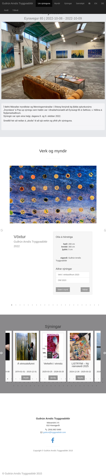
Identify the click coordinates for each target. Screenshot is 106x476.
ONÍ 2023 (62, 280)
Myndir (57, 3)
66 (84, 385)
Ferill (6, 10)
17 (78, 305)
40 (69, 382)
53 (30, 385)
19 (86, 305)
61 (63, 385)
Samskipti (80, 3)
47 (98, 382)
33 (40, 382)
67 (88, 385)
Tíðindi (15, 10)
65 (80, 385)
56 (42, 385)
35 (49, 382)
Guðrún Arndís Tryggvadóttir (17, 3)
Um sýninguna (44, 3)
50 (18, 385)
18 (82, 305)
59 (55, 385)
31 (32, 382)
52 (26, 385)
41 (73, 382)
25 (7, 382)
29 (24, 382)
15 (69, 305)
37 (57, 382)
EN (95, 3)
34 (44, 382)
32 (36, 382)
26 (11, 382)
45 (90, 382)
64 (75, 385)
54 (34, 385)
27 (15, 382)
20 (90, 305)
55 (38, 385)
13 (61, 305)
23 (98, 379)
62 (67, 385)
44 (86, 382)
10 (49, 305)
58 (51, 385)
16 (73, 305)
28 (20, 382)
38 (61, 382)
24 (102, 379)
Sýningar (68, 3)
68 (92, 385)
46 (94, 382)
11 (53, 305)
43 (82, 382)
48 (102, 382)
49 (13, 385)
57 (46, 385)
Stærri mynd (63, 289)
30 (28, 382)
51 (22, 385)
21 (94, 305)
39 (65, 382)
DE (102, 3)
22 (98, 305)
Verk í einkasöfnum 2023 (68, 275)
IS (89, 3)
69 (96, 385)
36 (53, 382)
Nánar (85, 289)
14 (65, 305)
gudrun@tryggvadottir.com (54, 432)
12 (57, 305)
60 (59, 385)
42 (78, 382)
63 (71, 385)
